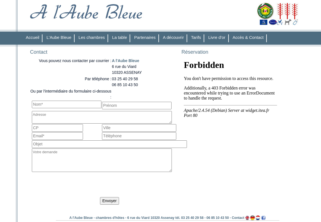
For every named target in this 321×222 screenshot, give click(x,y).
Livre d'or (216, 37)
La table (119, 37)
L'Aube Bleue (58, 37)
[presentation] (74, 186)
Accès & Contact (248, 37)
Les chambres (92, 37)
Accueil (32, 37)
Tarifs (196, 37)
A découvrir (173, 37)
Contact (238, 218)
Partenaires (145, 37)
